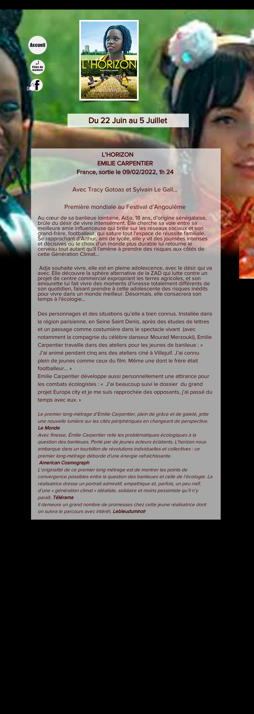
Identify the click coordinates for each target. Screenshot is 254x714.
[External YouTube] (127, 562)
